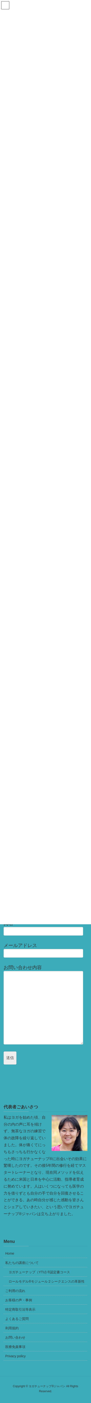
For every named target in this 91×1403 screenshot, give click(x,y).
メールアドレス (45, 950)
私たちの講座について (22, 1263)
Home (9, 1253)
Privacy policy (15, 1356)
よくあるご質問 (17, 1319)
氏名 (45, 928)
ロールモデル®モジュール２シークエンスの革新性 (47, 1281)
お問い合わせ (15, 1337)
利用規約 (12, 1328)
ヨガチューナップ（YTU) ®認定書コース (39, 1272)
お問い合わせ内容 (45, 1004)
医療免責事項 (15, 1347)
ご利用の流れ (15, 1291)
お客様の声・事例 (18, 1300)
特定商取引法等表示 (20, 1309)
